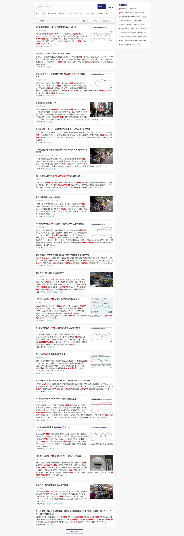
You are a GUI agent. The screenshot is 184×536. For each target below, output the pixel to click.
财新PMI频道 (50, 96)
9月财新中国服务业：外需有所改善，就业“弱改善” (58, 328)
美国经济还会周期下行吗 (46, 103)
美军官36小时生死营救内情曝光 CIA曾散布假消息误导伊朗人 (143, 12)
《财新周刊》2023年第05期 (54, 504)
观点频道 (49, 122)
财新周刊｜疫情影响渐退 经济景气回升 (52, 485)
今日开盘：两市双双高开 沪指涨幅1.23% (53, 53)
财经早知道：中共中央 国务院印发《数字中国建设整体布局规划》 (63, 255)
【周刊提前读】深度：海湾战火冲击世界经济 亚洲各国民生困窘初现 (61, 151)
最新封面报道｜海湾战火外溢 (48, 197)
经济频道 (49, 46)
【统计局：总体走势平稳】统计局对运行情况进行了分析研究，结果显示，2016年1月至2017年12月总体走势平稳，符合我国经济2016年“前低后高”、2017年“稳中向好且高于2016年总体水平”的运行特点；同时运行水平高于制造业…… (74, 185)
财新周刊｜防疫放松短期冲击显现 (50, 273)
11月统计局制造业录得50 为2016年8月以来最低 (57, 299)
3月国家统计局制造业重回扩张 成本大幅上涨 (56, 27)
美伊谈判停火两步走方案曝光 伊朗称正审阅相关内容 (140, 32)
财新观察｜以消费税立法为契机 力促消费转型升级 (139, 28)
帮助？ (110, 7)
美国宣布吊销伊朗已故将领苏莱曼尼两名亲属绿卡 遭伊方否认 (143, 36)
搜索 (101, 6)
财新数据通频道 (51, 169)
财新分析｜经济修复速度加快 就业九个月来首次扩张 (61, 75)
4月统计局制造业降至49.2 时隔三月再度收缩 (56, 398)
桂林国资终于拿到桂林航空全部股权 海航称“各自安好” (141, 40)
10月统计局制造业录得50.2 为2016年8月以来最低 (58, 456)
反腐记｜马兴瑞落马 (128, 8)
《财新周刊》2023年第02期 (54, 292)
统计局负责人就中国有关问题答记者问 (59, 176)
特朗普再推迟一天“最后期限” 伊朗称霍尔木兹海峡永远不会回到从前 (145, 16)
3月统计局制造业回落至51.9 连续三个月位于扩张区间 (60, 223)
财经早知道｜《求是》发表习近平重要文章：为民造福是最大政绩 (63, 129)
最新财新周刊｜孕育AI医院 (131, 44)
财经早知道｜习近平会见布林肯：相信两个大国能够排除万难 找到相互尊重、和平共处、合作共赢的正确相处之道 (73, 512)
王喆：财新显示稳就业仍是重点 (50, 354)
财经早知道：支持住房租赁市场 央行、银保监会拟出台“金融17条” (63, 380)
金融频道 (49, 67)
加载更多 (74, 531)
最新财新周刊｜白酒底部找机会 (132, 24)
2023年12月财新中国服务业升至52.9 (53, 427)
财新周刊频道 (50, 216)
